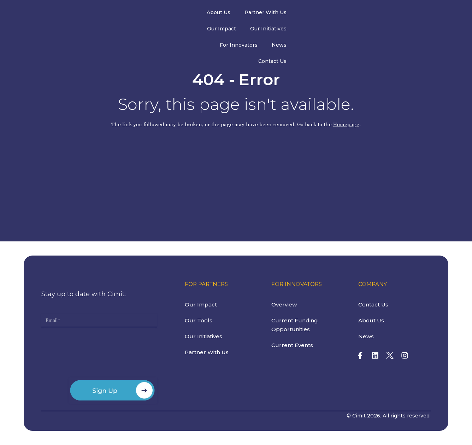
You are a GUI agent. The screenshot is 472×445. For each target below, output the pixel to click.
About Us (139, 14)
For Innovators (334, 14)
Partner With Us (186, 14)
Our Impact (235, 14)
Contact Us (410, 14)
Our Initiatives (282, 14)
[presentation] (95, 355)
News (374, 14)
